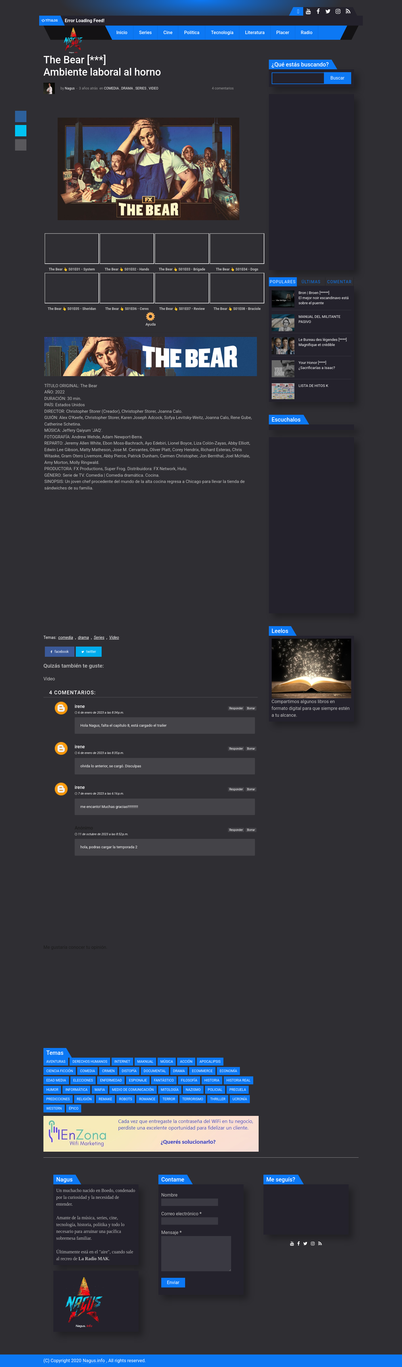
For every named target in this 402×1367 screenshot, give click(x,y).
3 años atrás (88, 88)
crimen (108, 1071)
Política (191, 32)
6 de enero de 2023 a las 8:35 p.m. (101, 753)
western (54, 1108)
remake (105, 1099)
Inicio (121, 32)
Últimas (311, 282)
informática (76, 1090)
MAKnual (145, 1062)
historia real (238, 1080)
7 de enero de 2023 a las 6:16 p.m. (101, 793)
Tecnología (222, 32)
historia (211, 1080)
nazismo (193, 1090)
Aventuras (55, 1062)
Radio (307, 32)
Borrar (251, 708)
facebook (60, 652)
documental (155, 1071)
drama (127, 88)
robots (125, 1099)
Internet (122, 1062)
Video (153, 88)
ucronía (240, 1099)
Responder (236, 708)
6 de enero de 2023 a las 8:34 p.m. (101, 712)
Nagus (70, 88)
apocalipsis (210, 1062)
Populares (283, 282)
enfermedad (111, 1080)
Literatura (255, 32)
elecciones (83, 1080)
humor (52, 1090)
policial (215, 1090)
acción (186, 1062)
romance (147, 1099)
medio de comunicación (133, 1090)
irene (80, 706)
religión (84, 1099)
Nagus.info (94, 1360)
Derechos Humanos (89, 1062)
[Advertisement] (150, 1002)
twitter (88, 652)
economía (228, 1071)
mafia (100, 1090)
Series (145, 32)
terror (168, 1099)
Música (166, 1062)
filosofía (189, 1080)
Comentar (339, 282)
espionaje (138, 1080)
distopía (129, 1071)
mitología (170, 1090)
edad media (56, 1080)
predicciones (58, 1099)
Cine (167, 32)
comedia (111, 88)
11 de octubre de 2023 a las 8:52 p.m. (103, 834)
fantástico (164, 1080)
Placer (282, 32)
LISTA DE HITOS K (313, 386)
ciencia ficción (59, 1071)
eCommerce (202, 1071)
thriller (217, 1099)
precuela (237, 1090)
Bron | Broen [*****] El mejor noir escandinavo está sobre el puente (324, 298)
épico (74, 1108)
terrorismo (192, 1099)
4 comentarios (223, 88)
